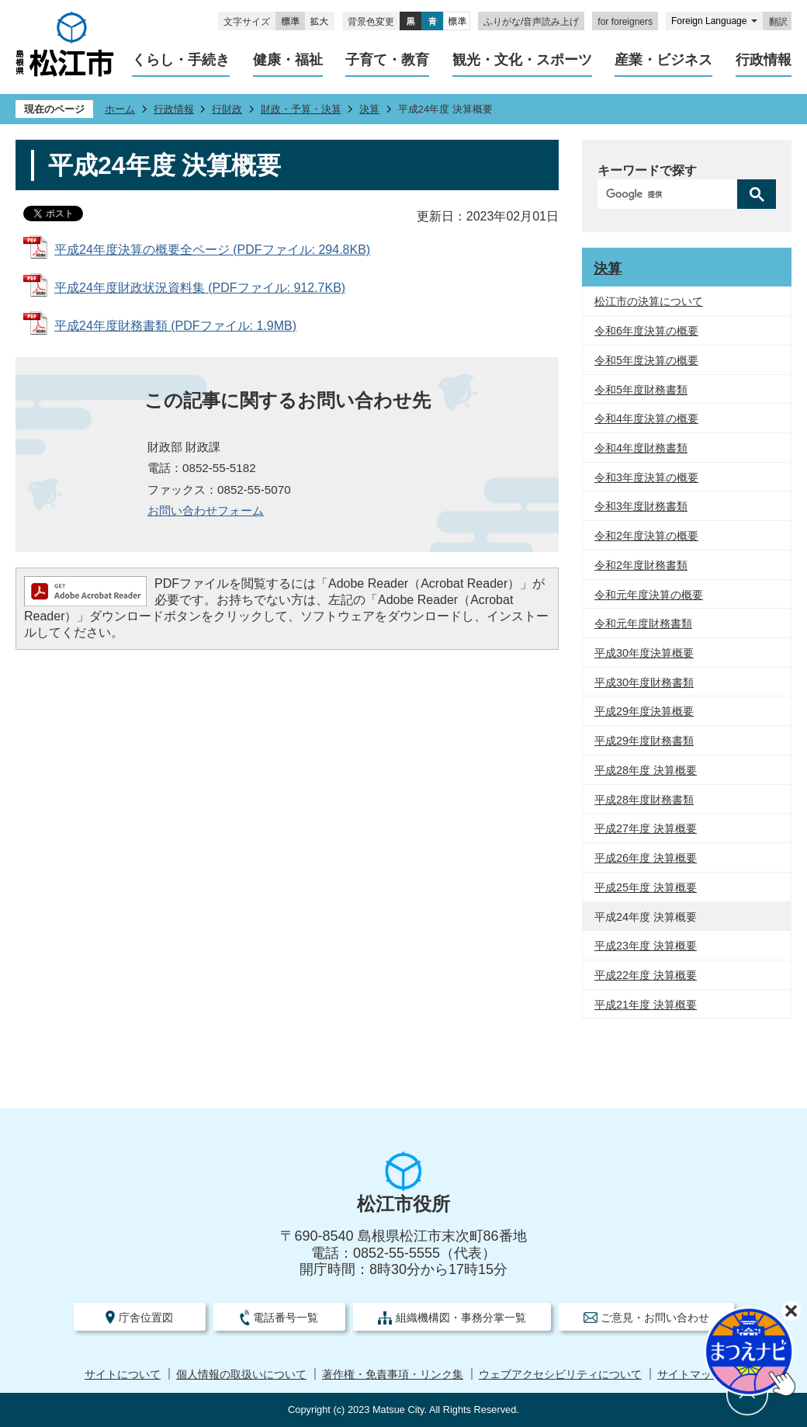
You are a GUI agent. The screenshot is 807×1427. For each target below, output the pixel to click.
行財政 (227, 109)
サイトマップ (689, 1374)
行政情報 (174, 109)
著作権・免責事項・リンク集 (392, 1374)
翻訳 (778, 21)
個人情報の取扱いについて (241, 1374)
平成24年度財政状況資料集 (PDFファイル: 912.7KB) (199, 287)
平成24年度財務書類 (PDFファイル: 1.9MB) (175, 325)
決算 (369, 109)
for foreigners (625, 21)
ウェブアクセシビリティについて (560, 1374)
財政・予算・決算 (301, 109)
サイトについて (123, 1374)
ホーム (120, 109)
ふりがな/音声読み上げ (531, 21)
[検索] (671, 194)
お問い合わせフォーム (205, 510)
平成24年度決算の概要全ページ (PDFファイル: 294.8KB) (212, 249)
